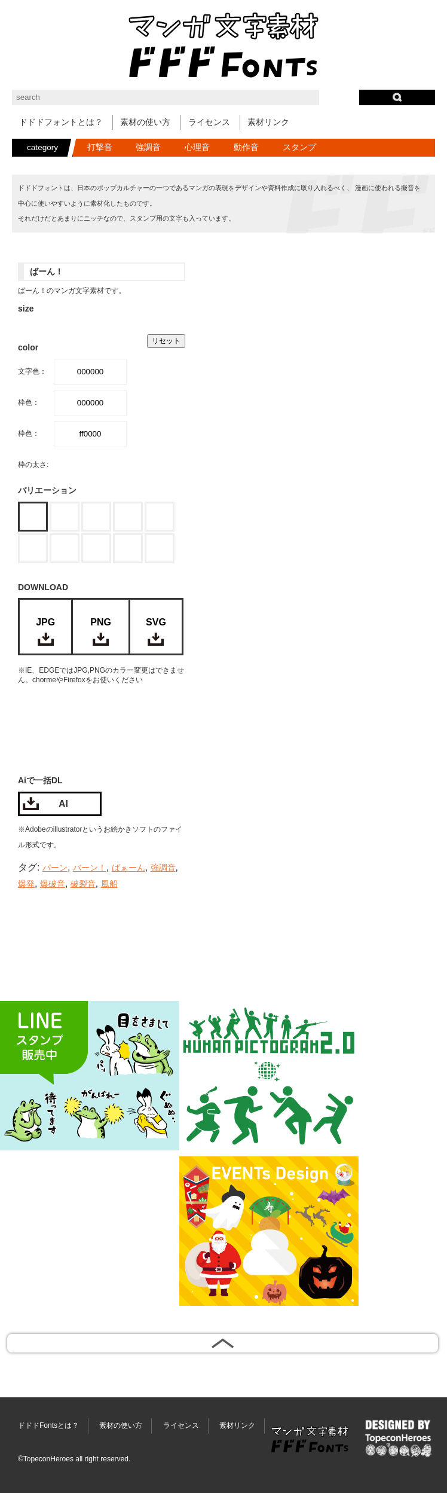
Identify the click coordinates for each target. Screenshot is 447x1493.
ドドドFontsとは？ (48, 1425)
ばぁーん (128, 867)
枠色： (28, 402)
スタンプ (299, 147)
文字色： (32, 371)
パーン (55, 867)
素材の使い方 (145, 122)
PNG (100, 622)
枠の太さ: (33, 464)
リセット (166, 341)
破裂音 (83, 884)
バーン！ (89, 867)
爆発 (26, 884)
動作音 (246, 147)
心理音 (197, 147)
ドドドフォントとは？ (61, 122)
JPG (45, 622)
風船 (109, 884)
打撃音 (99, 147)
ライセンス (209, 122)
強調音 (148, 147)
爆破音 (52, 884)
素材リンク (268, 122)
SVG (156, 622)
